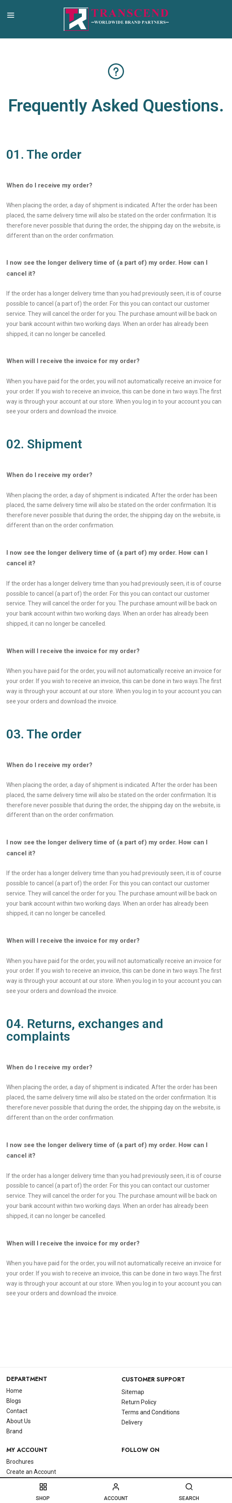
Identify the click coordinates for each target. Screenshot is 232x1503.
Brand (14, 1431)
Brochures (20, 1461)
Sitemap (132, 1392)
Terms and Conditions (150, 1412)
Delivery (132, 1422)
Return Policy (138, 1402)
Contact (16, 1411)
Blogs (13, 1400)
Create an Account (31, 1471)
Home (14, 1390)
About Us (18, 1421)
